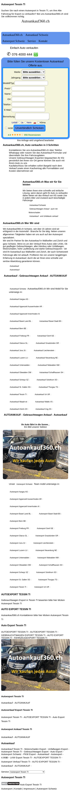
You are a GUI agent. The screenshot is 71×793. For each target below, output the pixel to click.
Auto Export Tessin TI (13, 625)
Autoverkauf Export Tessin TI (17, 710)
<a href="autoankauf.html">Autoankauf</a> (35, 304)
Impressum (29, 788)
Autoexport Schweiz (47, 788)
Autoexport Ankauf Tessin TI (16, 729)
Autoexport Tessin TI (13, 4)
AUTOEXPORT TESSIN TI (15, 594)
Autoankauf (7, 702)
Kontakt (18, 788)
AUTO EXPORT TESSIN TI (16, 609)
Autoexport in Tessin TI (36, 10)
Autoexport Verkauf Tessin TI (15, 761)
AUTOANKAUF (22, 702)
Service (23, 771)
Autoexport (6, 788)
